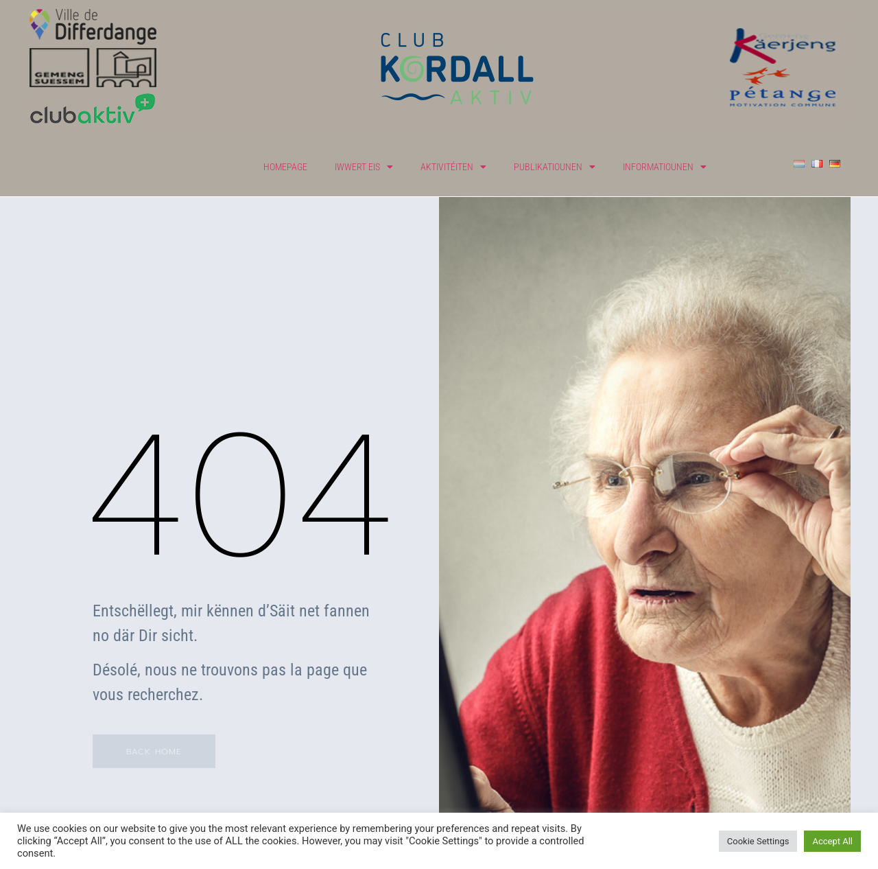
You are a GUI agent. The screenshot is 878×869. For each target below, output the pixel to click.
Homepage (285, 166)
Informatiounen (665, 166)
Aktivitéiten (453, 166)
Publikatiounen (554, 166)
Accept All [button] (832, 841)
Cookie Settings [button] (758, 841)
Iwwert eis (364, 166)
